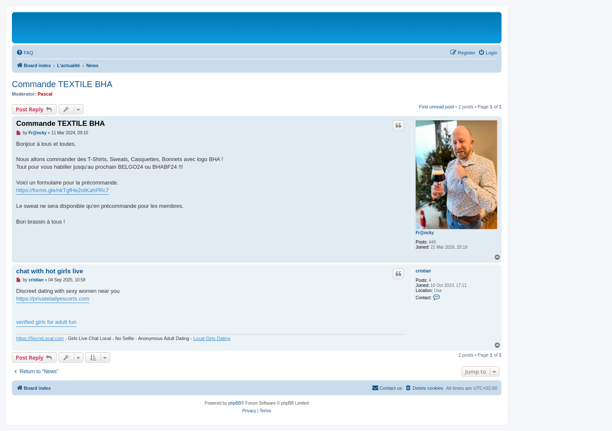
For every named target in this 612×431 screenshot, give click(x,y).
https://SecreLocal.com (40, 338)
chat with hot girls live (49, 271)
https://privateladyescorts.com (52, 298)
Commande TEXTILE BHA (62, 84)
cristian (423, 271)
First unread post (436, 106)
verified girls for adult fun (46, 322)
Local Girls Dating (211, 338)
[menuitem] (24, 53)
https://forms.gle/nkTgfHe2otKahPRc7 (62, 190)
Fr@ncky (425, 232)
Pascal (45, 93)
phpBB (234, 403)
